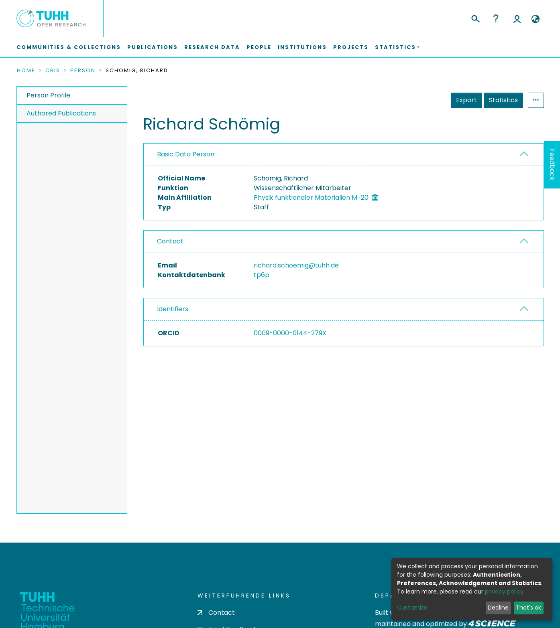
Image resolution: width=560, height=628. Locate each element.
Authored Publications (61, 113)
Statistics (503, 100)
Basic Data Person (185, 154)
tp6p (261, 275)
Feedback (552, 164)
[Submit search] (475, 17)
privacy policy (504, 591)
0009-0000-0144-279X (290, 333)
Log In (517, 18)
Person (83, 70)
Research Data (212, 47)
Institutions (302, 47)
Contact (170, 241)
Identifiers (172, 309)
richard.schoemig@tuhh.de (296, 265)
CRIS (52, 70)
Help (495, 18)
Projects (351, 47)
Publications (152, 47)
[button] (536, 19)
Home (26, 70)
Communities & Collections (68, 47)
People (258, 47)
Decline (498, 608)
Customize (412, 608)
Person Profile (48, 95)
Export (466, 100)
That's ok (528, 608)
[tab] (344, 155)
